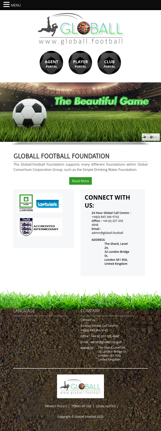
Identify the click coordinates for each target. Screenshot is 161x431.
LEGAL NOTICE (106, 406)
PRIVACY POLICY (56, 406)
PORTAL (52, 64)
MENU (16, 5)
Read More (80, 181)
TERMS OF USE (81, 406)
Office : (85, 336)
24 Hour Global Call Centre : (99, 326)
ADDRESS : (87, 348)
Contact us (87, 320)
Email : (85, 342)
